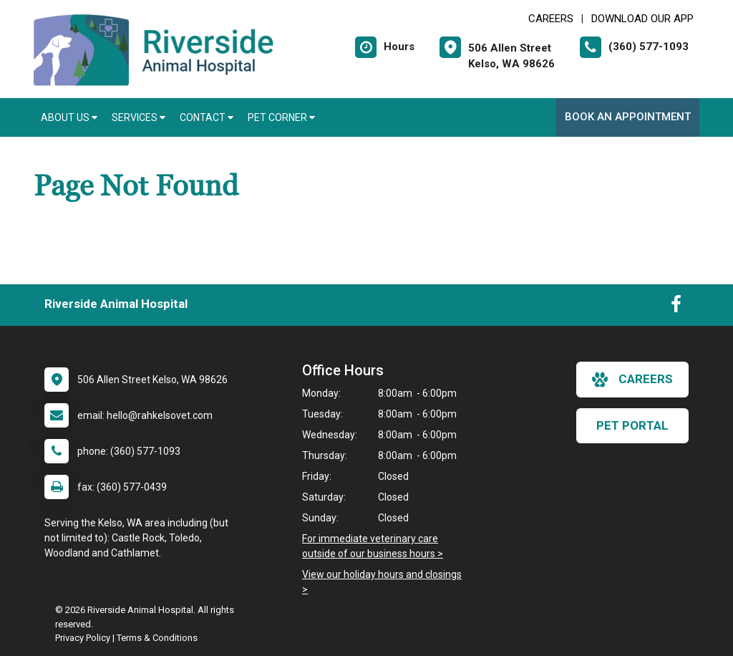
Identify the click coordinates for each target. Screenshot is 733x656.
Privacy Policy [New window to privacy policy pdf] (82, 637)
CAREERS (550, 18)
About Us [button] (69, 117)
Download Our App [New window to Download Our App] (642, 18)
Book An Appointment (628, 116)
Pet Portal (632, 425)
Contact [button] (206, 117)
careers (632, 379)
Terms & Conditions (157, 637)
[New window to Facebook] (676, 307)
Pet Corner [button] (281, 117)
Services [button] (138, 117)
